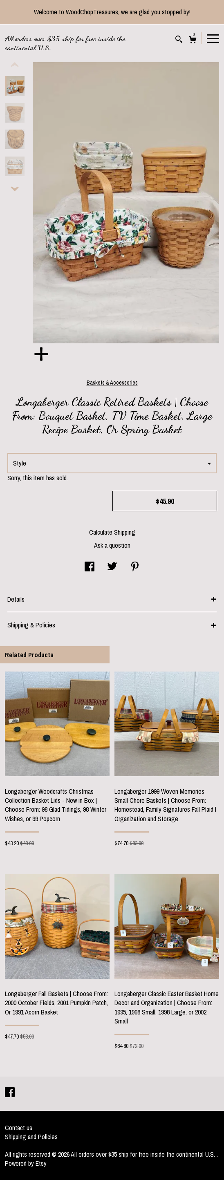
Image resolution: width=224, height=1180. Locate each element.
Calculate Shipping (112, 532)
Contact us (18, 1127)
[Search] (179, 40)
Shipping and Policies (31, 1136)
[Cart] (193, 41)
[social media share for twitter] (112, 567)
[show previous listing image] (14, 65)
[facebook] (10, 1092)
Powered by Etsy (26, 1163)
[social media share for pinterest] (135, 567)
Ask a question (112, 545)
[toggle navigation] (213, 38)
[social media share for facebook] (89, 567)
